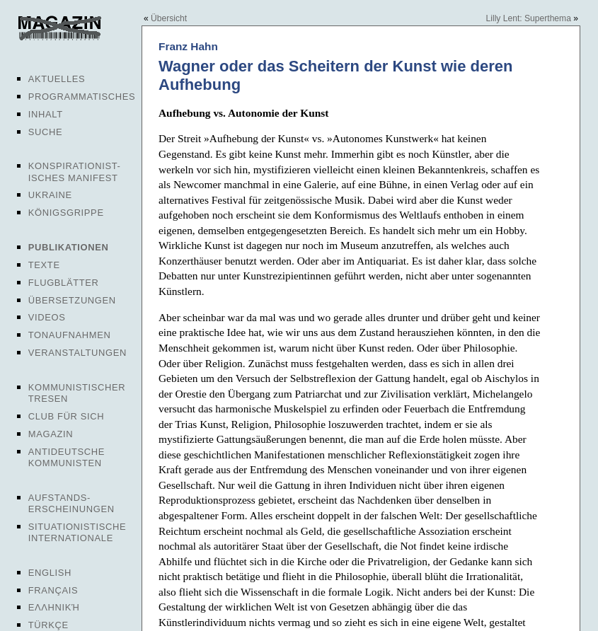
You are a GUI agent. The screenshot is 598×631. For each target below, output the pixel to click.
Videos (47, 317)
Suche (45, 132)
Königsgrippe (66, 212)
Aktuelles (57, 79)
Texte (44, 265)
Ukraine (50, 195)
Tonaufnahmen (69, 335)
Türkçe (48, 625)
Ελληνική (54, 607)
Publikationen (68, 247)
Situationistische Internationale (77, 532)
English (49, 572)
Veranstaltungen (77, 352)
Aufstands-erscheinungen (71, 503)
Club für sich (66, 416)
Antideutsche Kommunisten (66, 457)
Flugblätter (63, 282)
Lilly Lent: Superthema (528, 18)
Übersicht (169, 18)
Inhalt (45, 114)
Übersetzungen (72, 300)
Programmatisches (82, 96)
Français (53, 590)
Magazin (50, 434)
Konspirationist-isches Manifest (74, 172)
